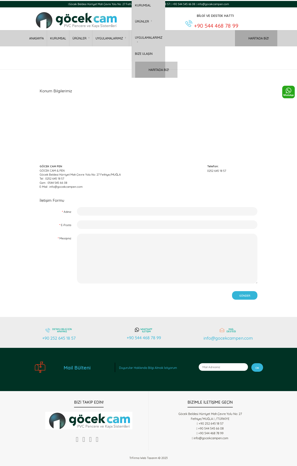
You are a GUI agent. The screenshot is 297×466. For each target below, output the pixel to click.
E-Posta (66, 225)
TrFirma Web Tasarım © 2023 (148, 458)
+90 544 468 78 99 (216, 25)
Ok (257, 368)
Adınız (67, 212)
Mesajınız (65, 238)
